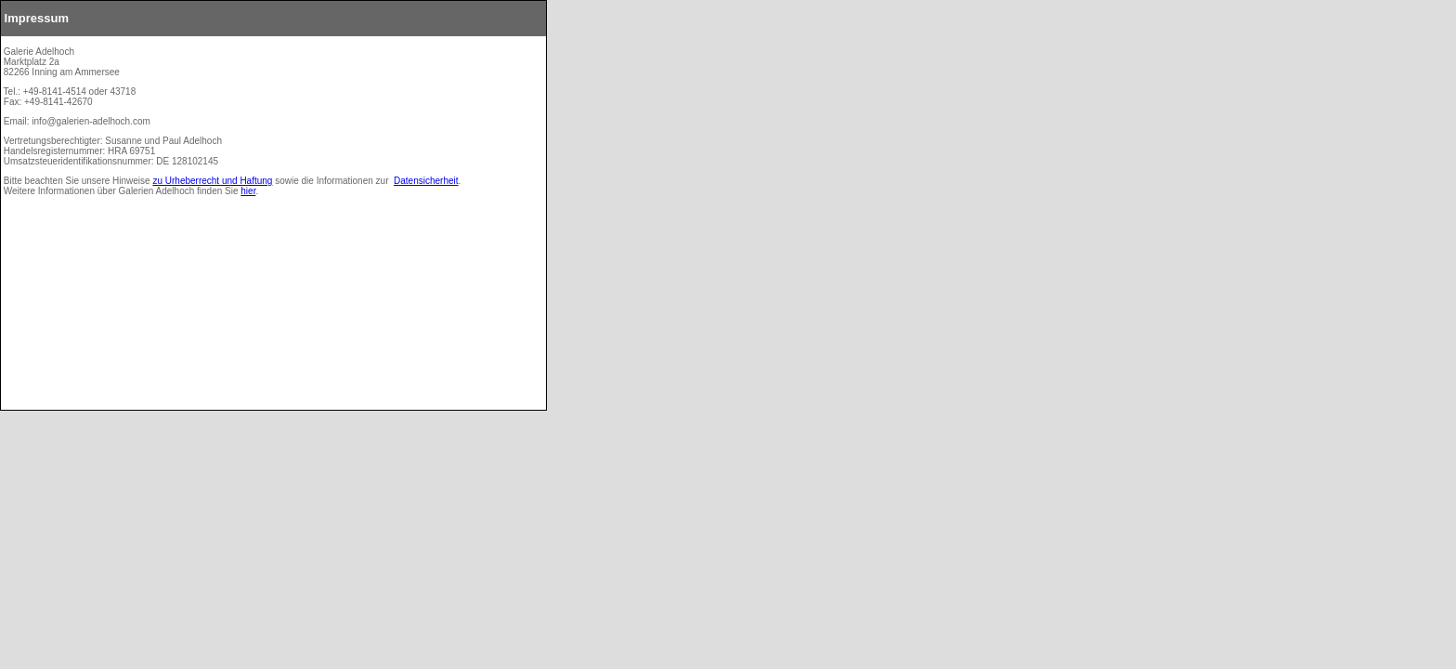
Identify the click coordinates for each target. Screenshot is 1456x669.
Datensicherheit (426, 181)
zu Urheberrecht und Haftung (212, 181)
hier (247, 191)
